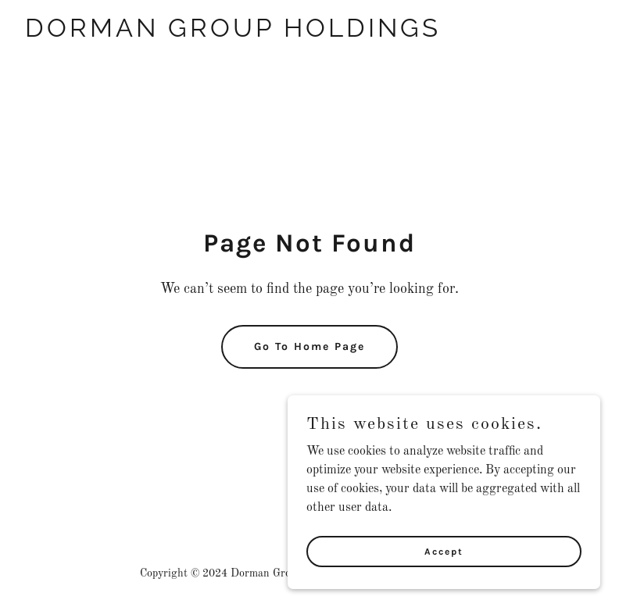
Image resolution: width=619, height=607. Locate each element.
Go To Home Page (309, 346)
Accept (443, 550)
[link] (233, 33)
